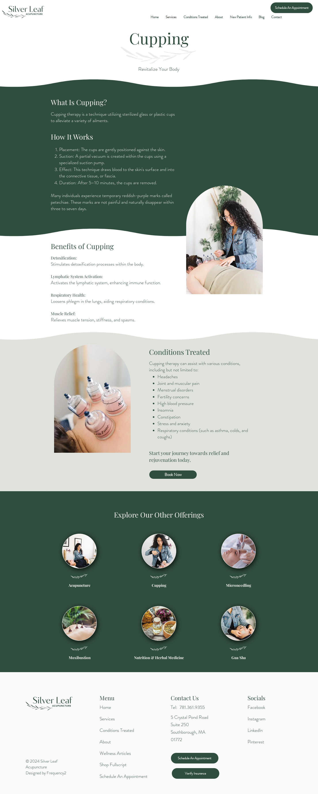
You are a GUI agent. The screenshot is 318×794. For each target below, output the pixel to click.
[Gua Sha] (238, 657)
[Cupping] (159, 585)
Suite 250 (180, 724)
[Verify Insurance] (196, 773)
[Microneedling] (238, 585)
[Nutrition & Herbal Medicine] (159, 657)
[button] (240, 17)
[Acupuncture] (79, 585)
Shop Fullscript (113, 764)
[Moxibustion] (79, 657)
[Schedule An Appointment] (291, 7)
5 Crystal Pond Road (189, 717)
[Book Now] (173, 474)
